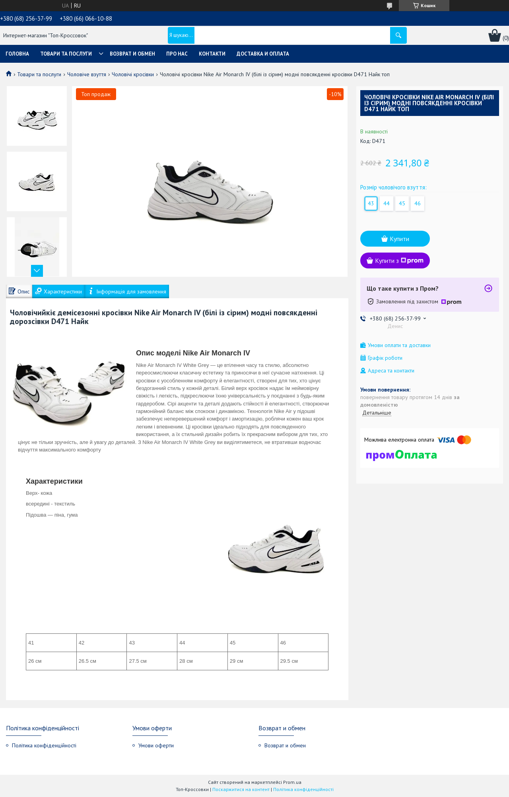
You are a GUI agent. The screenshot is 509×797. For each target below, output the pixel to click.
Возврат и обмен (132, 53)
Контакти (212, 53)
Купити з (399, 260)
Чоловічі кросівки (133, 74)
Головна (17, 53)
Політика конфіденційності (44, 745)
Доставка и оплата (263, 53)
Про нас (177, 53)
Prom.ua (292, 782)
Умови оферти (156, 745)
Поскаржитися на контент (241, 789)
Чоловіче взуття (86, 74)
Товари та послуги (66, 53)
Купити (399, 239)
